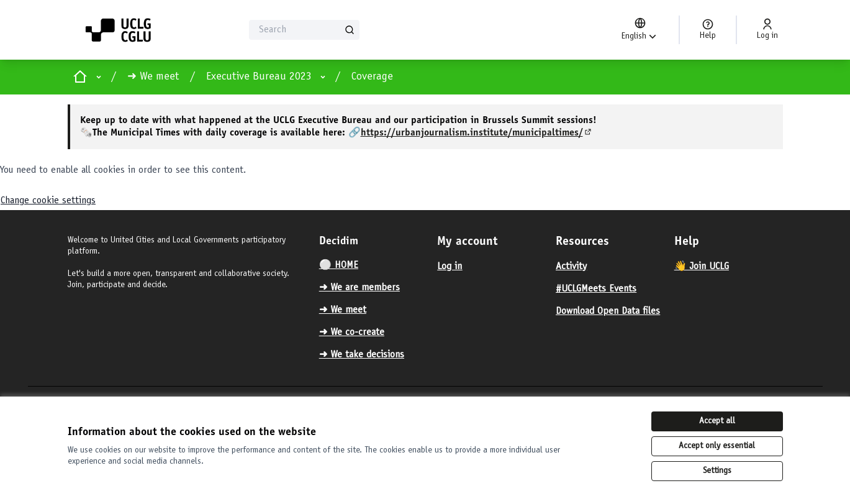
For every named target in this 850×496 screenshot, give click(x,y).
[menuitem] (373, 265)
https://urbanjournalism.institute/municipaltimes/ (477, 133)
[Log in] (767, 30)
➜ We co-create (351, 333)
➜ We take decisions (361, 355)
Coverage (372, 77)
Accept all (717, 421)
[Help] (708, 30)
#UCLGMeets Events (596, 289)
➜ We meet (153, 77)
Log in (449, 267)
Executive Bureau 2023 (259, 77)
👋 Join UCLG (701, 267)
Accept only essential (717, 446)
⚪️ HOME (338, 265)
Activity (571, 267)
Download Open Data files (608, 311)
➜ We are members (359, 288)
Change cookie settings (48, 201)
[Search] (304, 30)
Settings (717, 471)
